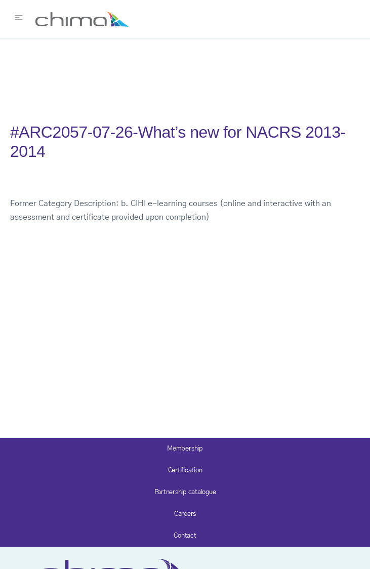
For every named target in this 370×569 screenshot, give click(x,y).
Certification (185, 470)
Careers (185, 514)
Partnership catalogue (185, 492)
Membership (185, 448)
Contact (185, 536)
